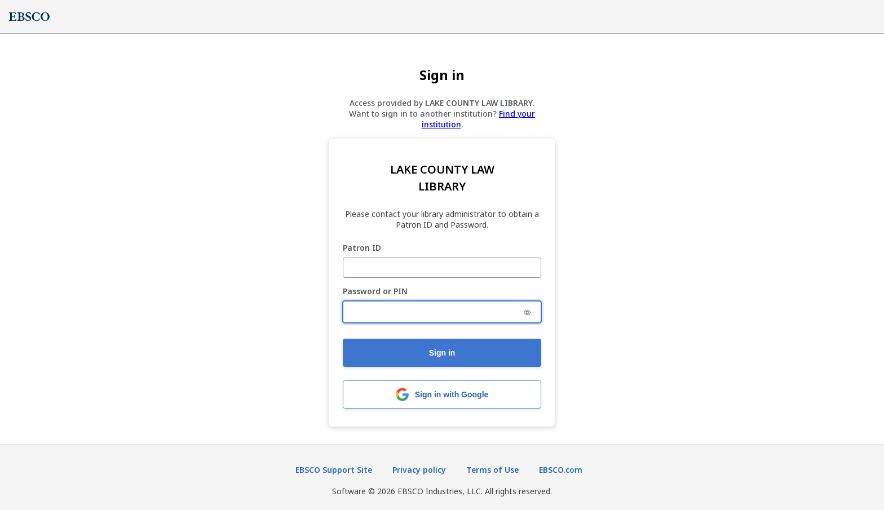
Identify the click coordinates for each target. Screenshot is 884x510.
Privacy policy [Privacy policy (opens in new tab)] (419, 469)
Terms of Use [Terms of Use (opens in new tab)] (492, 469)
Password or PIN (375, 291)
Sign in (442, 352)
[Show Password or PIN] (527, 312)
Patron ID (362, 248)
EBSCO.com (560, 469)
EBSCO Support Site (333, 469)
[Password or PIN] (427, 312)
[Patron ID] (442, 268)
